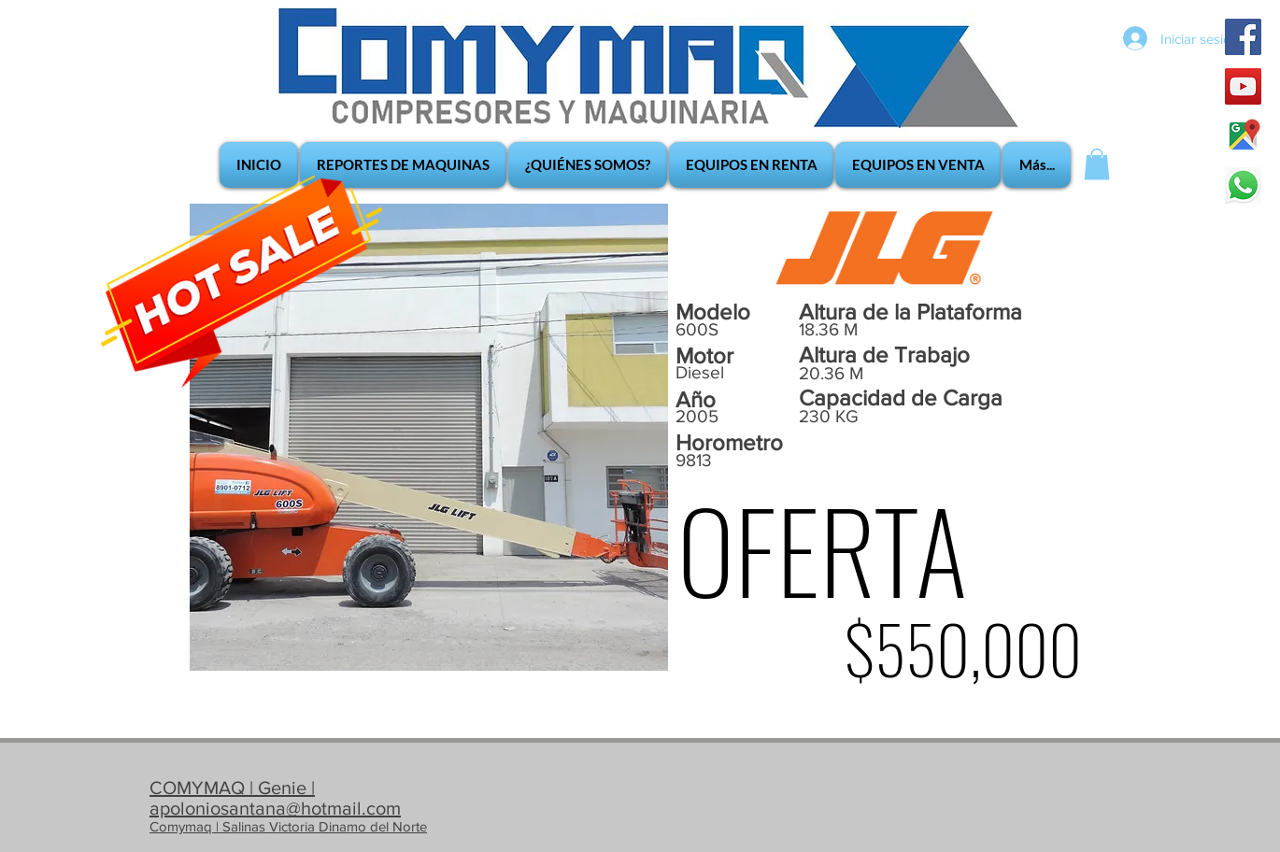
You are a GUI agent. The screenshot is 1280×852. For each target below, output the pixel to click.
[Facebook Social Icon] (1243, 37)
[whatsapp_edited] (1243, 185)
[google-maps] (1243, 136)
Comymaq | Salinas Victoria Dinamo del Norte (288, 826)
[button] (1097, 164)
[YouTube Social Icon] (1243, 86)
